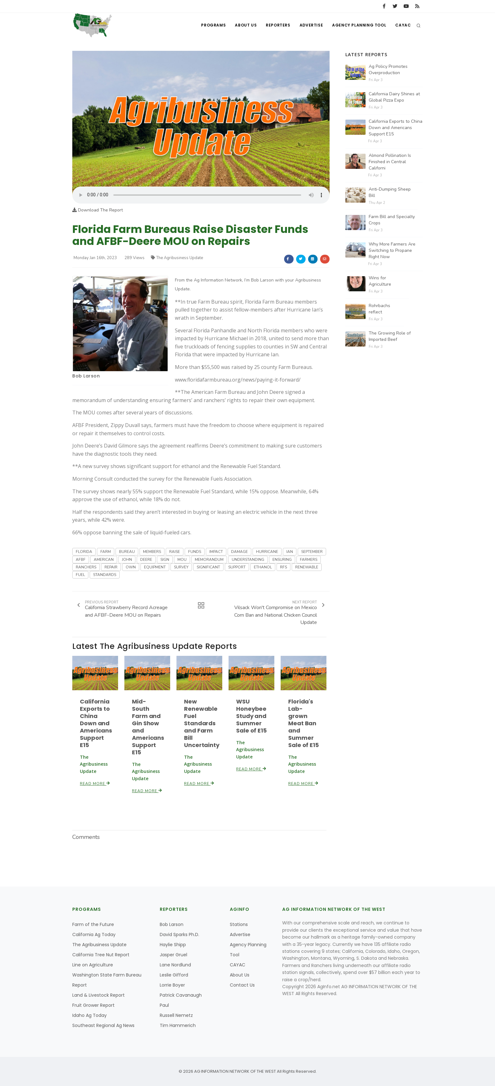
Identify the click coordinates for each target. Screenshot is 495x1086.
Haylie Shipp (173, 944)
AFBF (81, 559)
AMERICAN (104, 559)
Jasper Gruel (173, 955)
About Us (244, 25)
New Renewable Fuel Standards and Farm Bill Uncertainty (201, 723)
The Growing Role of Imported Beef (390, 336)
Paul (164, 1005)
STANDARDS (104, 574)
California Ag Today (94, 934)
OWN (131, 567)
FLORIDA (84, 551)
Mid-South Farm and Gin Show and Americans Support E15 (148, 726)
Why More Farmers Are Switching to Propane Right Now (392, 250)
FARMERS (308, 559)
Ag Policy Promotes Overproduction (388, 69)
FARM (105, 551)
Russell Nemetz (176, 1015)
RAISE (174, 551)
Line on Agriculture (92, 965)
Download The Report (97, 210)
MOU (182, 559)
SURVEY (181, 567)
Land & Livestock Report (98, 995)
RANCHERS (86, 567)
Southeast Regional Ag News (103, 1025)
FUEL (80, 574)
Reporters (277, 25)
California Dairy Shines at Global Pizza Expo (394, 97)
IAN (289, 551)
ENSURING (282, 559)
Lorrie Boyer (172, 985)
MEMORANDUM (209, 559)
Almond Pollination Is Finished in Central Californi (390, 161)
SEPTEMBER (312, 551)
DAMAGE (239, 551)
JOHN (127, 559)
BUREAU (127, 551)
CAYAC (403, 25)
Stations (239, 924)
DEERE (146, 559)
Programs (212, 25)
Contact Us (242, 985)
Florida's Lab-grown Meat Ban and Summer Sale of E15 (303, 723)
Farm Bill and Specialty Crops (392, 220)
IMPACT (216, 551)
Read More (95, 783)
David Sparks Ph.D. (179, 934)
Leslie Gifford (174, 975)
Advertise (310, 25)
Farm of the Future (93, 924)
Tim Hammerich (178, 1025)
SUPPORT (237, 567)
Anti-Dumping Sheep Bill (390, 192)
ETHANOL (263, 567)
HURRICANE (267, 551)
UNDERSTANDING (248, 559)
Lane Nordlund (175, 965)
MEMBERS (152, 551)
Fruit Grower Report (93, 1005)
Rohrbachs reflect (379, 309)
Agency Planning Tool (359, 25)
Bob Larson (86, 376)
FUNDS (194, 551)
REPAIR (110, 567)
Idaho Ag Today (89, 1015)
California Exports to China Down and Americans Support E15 (96, 723)
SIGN (164, 559)
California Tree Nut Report (100, 955)
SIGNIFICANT (208, 567)
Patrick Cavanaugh (181, 995)
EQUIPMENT (155, 567)
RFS (283, 567)
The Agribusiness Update (177, 258)
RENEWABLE (306, 567)
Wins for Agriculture (380, 281)
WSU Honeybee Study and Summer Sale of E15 (251, 715)
